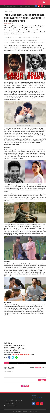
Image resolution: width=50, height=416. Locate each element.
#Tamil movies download (25, 6)
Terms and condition (37, 397)
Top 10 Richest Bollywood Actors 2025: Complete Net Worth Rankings (23, 38)
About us (34, 395)
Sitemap (34, 400)
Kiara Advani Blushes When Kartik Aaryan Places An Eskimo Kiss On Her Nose (25, 42)
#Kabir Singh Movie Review (27, 363)
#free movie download (10, 6)
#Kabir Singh (15, 363)
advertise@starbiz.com (11, 405)
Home (5, 11)
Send (42, 380)
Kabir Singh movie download (20, 355)
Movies (10, 11)
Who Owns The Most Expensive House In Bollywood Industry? (21, 40)
